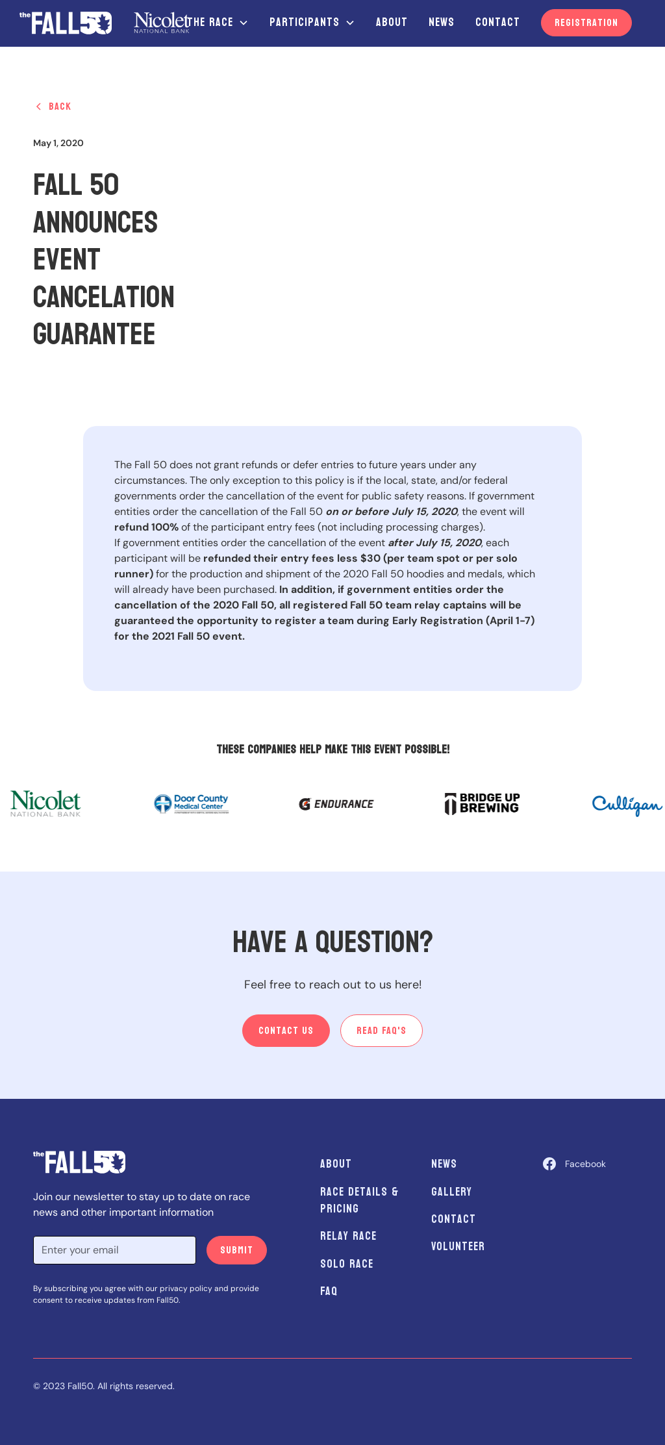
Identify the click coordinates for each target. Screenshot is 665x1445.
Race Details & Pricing (359, 1200)
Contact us (286, 1030)
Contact (497, 22)
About (392, 22)
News (442, 22)
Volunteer (458, 1247)
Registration (586, 22)
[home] (105, 22)
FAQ (329, 1291)
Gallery (451, 1192)
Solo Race (346, 1264)
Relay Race (348, 1236)
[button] (218, 22)
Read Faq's (382, 1030)
